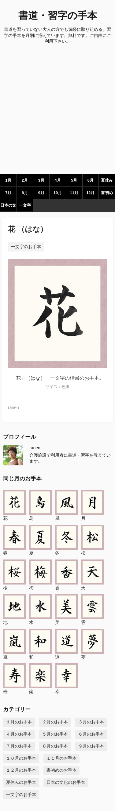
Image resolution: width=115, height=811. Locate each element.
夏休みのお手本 (21, 782)
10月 (58, 192)
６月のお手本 (91, 734)
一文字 (25, 205)
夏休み (107, 180)
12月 (90, 192)
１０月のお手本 (21, 758)
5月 (74, 180)
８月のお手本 (55, 746)
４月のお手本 (19, 734)
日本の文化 (8, 207)
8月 (25, 192)
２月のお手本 (55, 721)
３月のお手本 (91, 721)
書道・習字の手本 (57, 15)
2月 (25, 180)
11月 (74, 192)
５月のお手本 (55, 734)
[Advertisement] (57, 111)
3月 (41, 180)
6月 (90, 180)
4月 (57, 180)
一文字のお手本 (26, 246)
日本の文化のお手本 (65, 782)
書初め (107, 192)
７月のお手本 (19, 746)
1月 (8, 180)
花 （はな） (27, 229)
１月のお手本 (19, 721)
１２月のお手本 (21, 770)
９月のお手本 (91, 746)
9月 (41, 192)
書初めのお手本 (61, 770)
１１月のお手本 (61, 758)
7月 (8, 192)
